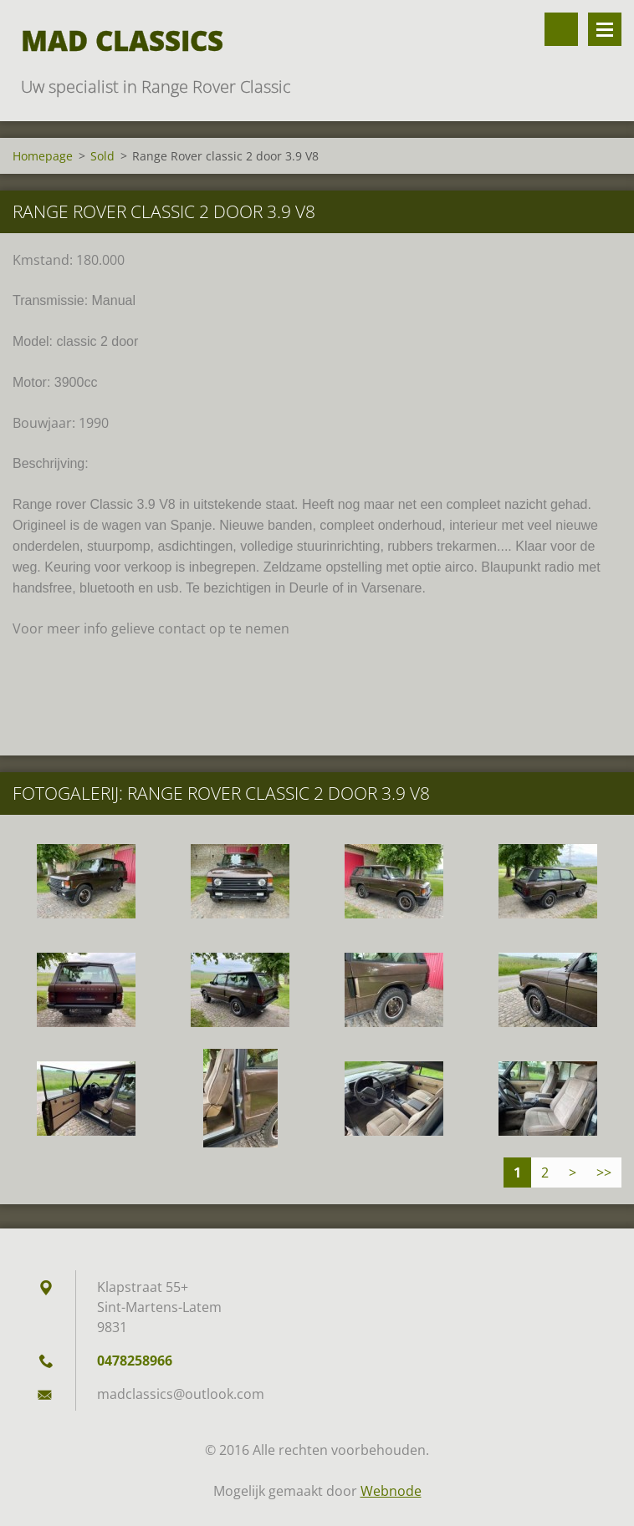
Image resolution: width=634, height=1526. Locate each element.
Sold (102, 156)
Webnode (391, 1491)
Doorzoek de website (561, 29)
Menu (604, 29)
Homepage (43, 156)
